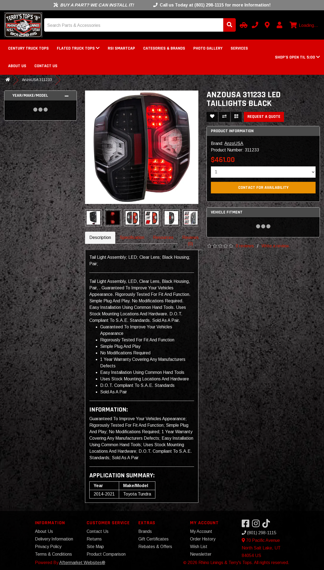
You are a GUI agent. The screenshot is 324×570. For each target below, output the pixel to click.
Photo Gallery (207, 48)
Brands (145, 531)
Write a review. (275, 246)
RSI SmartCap (121, 48)
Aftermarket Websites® (82, 562)
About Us (17, 66)
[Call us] (255, 25)
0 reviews (245, 246)
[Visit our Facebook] (247, 525)
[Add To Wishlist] (212, 117)
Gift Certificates (153, 539)
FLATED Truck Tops (78, 48)
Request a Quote (263, 116)
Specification (132, 237)
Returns (94, 539)
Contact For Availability (263, 187)
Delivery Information (54, 539)
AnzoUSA (233, 143)
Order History (202, 539)
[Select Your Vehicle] (243, 25)
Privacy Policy (48, 546)
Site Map (95, 546)
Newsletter (200, 554)
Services (239, 48)
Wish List (198, 546)
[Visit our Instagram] (257, 525)
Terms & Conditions (53, 554)
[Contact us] (267, 25)
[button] (297, 57)
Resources (163, 237)
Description (100, 237)
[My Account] (279, 25)
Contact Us (45, 66)
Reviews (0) (190, 240)
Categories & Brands (164, 48)
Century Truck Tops (28, 48)
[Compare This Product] (224, 117)
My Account (201, 531)
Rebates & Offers (155, 546)
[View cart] (303, 25)
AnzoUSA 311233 (37, 79)
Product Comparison (106, 554)
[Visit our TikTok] (267, 525)
